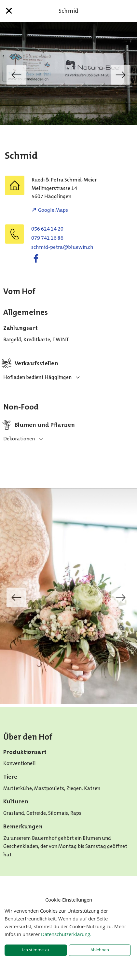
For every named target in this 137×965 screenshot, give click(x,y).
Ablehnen (99, 950)
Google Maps (53, 210)
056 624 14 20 (47, 228)
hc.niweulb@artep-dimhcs (62, 247)
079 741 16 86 (47, 238)
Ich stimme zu (35, 950)
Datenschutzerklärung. (66, 934)
